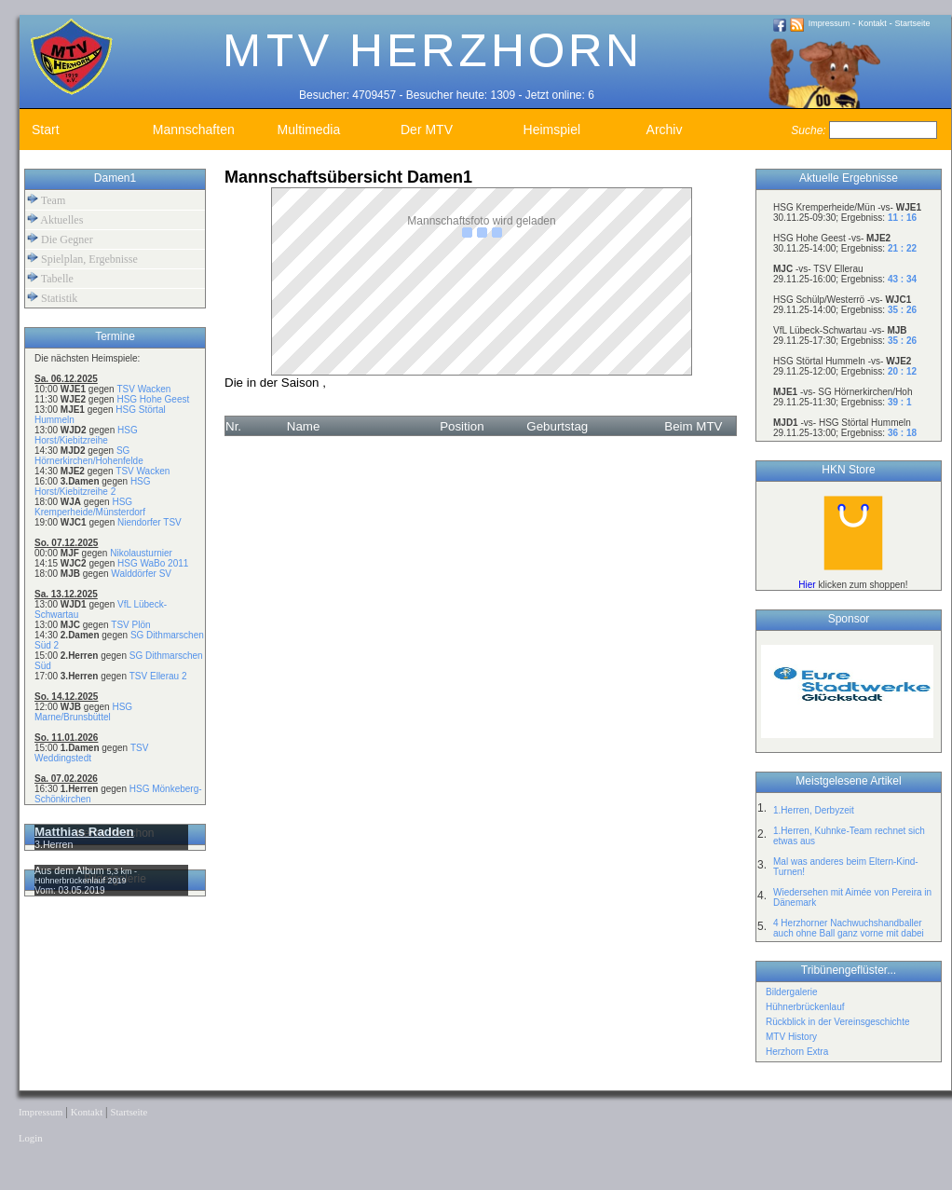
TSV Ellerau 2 (158, 676)
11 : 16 (902, 217)
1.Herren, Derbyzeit (813, 810)
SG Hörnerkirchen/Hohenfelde (88, 455)
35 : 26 (902, 310)
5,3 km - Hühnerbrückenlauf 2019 (85, 876)
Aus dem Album (70, 870)
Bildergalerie (792, 992)
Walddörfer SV (141, 573)
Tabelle (50, 278)
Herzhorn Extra (797, 1051)
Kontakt (872, 23)
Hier (806, 585)
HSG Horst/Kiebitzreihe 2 (92, 486)
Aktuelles (55, 219)
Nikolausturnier (141, 553)
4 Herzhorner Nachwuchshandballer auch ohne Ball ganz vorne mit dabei (848, 928)
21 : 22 (902, 248)
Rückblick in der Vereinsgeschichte (838, 1022)
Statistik (52, 298)
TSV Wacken (143, 389)
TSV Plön (130, 625)
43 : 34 (902, 279)
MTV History (791, 1037)
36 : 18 (902, 433)
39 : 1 (900, 402)
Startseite (913, 23)
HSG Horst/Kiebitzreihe (86, 435)
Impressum (829, 23)
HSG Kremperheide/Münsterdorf (89, 507)
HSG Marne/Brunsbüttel (83, 712)
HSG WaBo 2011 (152, 563)
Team (46, 200)
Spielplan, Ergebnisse (82, 259)
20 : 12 (902, 371)
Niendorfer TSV (149, 522)
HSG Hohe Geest (152, 399)
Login (30, 1138)
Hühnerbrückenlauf (805, 1007)
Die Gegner (60, 239)
